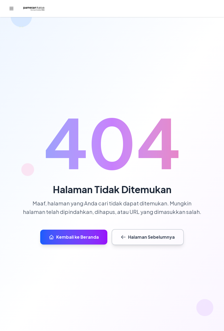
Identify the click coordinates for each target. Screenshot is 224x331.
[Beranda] (34, 8)
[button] (11, 8)
